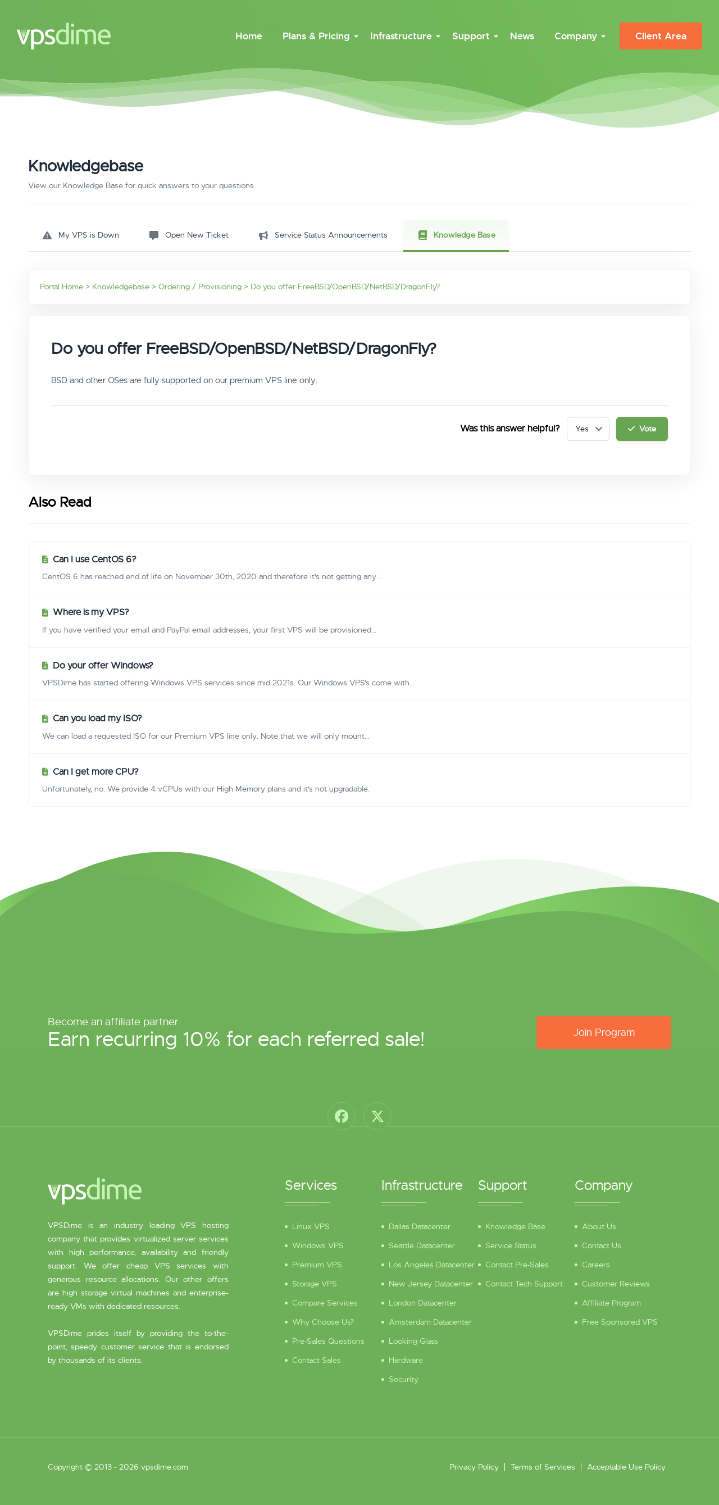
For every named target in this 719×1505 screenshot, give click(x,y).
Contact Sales (316, 1360)
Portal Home (61, 286)
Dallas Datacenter (419, 1226)
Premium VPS (317, 1265)
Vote (642, 429)
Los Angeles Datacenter (432, 1265)
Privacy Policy (474, 1467)
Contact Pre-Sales (517, 1265)
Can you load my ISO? (97, 718)
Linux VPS (311, 1226)
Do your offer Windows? (103, 665)
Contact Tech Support (524, 1284)
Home (248, 36)
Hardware (406, 1360)
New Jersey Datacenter (431, 1284)
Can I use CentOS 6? (94, 559)
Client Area (660, 36)
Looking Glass (413, 1341)
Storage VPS (314, 1284)
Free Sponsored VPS (620, 1322)
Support (471, 36)
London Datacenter (423, 1303)
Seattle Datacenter (422, 1245)
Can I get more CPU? (96, 771)
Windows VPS (318, 1245)
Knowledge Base (515, 1226)
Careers (596, 1265)
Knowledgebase (120, 286)
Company (575, 36)
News (522, 36)
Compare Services (325, 1303)
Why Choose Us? (323, 1322)
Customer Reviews (616, 1284)
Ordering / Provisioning (200, 286)
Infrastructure (401, 36)
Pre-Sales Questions (328, 1341)
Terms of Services (543, 1467)
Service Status (510, 1245)
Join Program (604, 1032)
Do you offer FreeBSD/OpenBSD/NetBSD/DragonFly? (345, 286)
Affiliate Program (611, 1303)
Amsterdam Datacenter (430, 1322)
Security (403, 1379)
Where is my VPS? (91, 612)
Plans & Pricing (316, 36)
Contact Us (601, 1245)
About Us (599, 1226)
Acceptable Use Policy (626, 1467)
